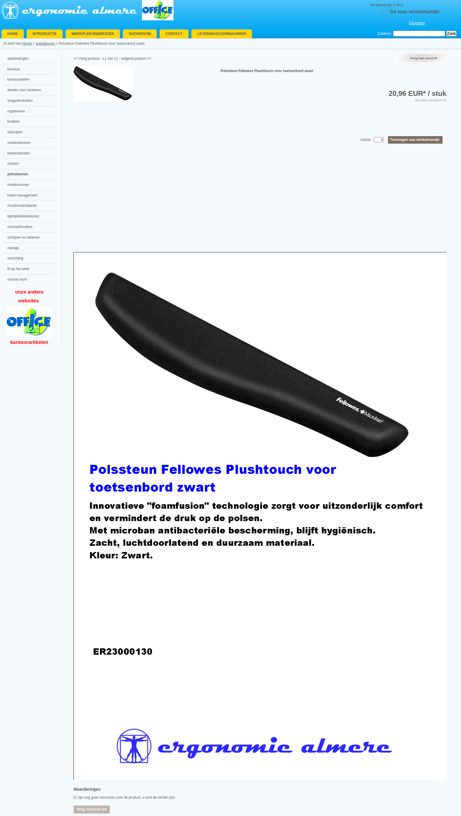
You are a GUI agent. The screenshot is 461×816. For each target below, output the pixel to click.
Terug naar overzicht (423, 58)
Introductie (45, 34)
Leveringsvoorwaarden (221, 34)
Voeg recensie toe (92, 809)
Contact (174, 34)
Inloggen (417, 23)
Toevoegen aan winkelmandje (415, 140)
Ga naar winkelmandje (415, 11)
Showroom (140, 34)
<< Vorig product (86, 58)
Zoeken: (384, 33)
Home (12, 34)
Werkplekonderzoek (92, 34)
